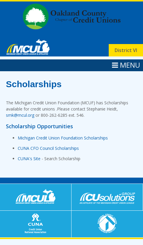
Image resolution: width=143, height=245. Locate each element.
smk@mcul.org (20, 115)
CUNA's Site (29, 158)
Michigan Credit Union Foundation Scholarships (63, 138)
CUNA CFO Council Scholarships (48, 148)
